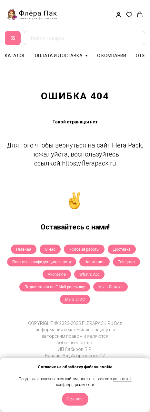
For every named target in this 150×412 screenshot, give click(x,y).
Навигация (95, 262)
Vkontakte (57, 274)
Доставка (122, 249)
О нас (50, 249)
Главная (23, 249)
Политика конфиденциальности (41, 262)
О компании (111, 55)
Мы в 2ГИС (75, 299)
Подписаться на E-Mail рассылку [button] (55, 287)
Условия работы (84, 249)
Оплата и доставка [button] (59, 55)
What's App (89, 274)
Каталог (15, 55)
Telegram (126, 262)
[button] (118, 15)
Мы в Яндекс (110, 287)
